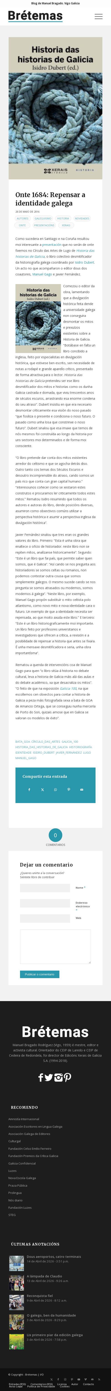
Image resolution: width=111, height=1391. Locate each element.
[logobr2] (46, 16)
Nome (81, 887)
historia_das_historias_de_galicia (41, 747)
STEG (12, 1215)
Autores (22, 218)
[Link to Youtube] (78, 1379)
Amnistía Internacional (23, 1119)
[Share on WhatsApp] (55, 789)
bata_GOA (22, 742)
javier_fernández (69, 753)
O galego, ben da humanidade (51, 1315)
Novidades (82, 218)
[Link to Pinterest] (71, 1379)
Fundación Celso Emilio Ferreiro (29, 1149)
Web (78, 918)
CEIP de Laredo (71, 1050)
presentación (51, 244)
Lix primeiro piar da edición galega (55, 1335)
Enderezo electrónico (83, 906)
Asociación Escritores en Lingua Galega (35, 1126)
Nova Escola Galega (22, 1178)
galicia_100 (70, 742)
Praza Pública (17, 1185)
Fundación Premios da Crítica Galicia (33, 1156)
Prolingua (15, 1193)
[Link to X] (51, 1379)
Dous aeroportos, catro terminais (54, 1256)
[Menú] (96, 16)
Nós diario (15, 1200)
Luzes (12, 1171)
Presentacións (44, 225)
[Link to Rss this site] (99, 1379)
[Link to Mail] (92, 1379)
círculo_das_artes (45, 742)
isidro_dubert (44, 753)
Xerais (66, 225)
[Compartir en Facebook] (29, 789)
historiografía (80, 747)
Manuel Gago (42, 274)
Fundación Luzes (20, 1207)
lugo (87, 753)
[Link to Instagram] (65, 1379)
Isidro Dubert (84, 262)
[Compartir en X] (42, 789)
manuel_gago (25, 758)
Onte (22, 225)
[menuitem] (96, 16)
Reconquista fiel (40, 1296)
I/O (42, 1374)
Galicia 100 (68, 688)
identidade (23, 753)
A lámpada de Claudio (44, 1276)
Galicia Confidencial (22, 1163)
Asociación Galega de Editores (29, 1134)
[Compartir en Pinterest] (68, 789)
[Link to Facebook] (58, 1379)
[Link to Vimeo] (85, 1379)
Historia (63, 218)
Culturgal (14, 1141)
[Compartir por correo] (82, 789)
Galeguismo (43, 218)
